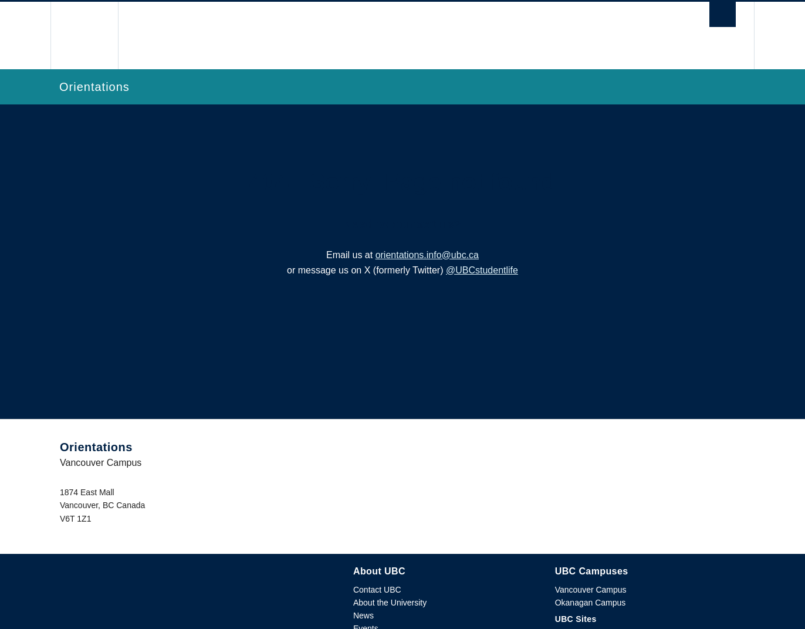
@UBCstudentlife (482, 270)
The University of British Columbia (84, 35)
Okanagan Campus (590, 602)
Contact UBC (377, 589)
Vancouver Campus (591, 589)
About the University (390, 602)
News (363, 615)
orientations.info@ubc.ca (427, 255)
